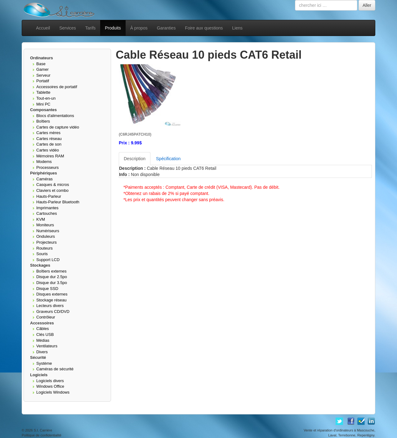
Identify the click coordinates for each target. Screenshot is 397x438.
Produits (113, 27)
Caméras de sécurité (55, 369)
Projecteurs (46, 242)
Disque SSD (47, 288)
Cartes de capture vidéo (57, 127)
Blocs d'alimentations (55, 115)
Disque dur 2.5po (51, 276)
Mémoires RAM (50, 156)
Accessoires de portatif (56, 86)
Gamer (42, 69)
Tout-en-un (46, 98)
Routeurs (44, 248)
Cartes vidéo (47, 150)
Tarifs (90, 27)
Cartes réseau (49, 138)
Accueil (43, 27)
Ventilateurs (46, 346)
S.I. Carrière (43, 430)
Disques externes (51, 294)
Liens (237, 27)
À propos (139, 27)
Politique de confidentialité (41, 435)
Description (134, 158)
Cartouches (46, 213)
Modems (44, 161)
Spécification (168, 158)
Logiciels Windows (52, 392)
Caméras (44, 179)
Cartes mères (48, 132)
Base (41, 63)
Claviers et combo (52, 190)
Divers (42, 352)
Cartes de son (48, 144)
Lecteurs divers (50, 305)
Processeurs (47, 167)
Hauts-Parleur (48, 196)
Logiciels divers (50, 380)
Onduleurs (45, 236)
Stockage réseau (51, 300)
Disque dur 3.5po (51, 282)
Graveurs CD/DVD (52, 311)
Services (67, 27)
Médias (42, 340)
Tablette (43, 92)
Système (44, 363)
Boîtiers (43, 121)
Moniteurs (45, 225)
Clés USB (45, 334)
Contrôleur (45, 317)
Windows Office (50, 386)
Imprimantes (47, 207)
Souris (42, 253)
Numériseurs (47, 230)
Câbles (42, 328)
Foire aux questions (204, 27)
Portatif (42, 81)
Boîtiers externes (51, 271)
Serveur (43, 75)
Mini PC (43, 104)
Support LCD (48, 259)
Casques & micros (52, 184)
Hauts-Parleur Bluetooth (57, 202)
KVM (40, 219)
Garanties (166, 27)
